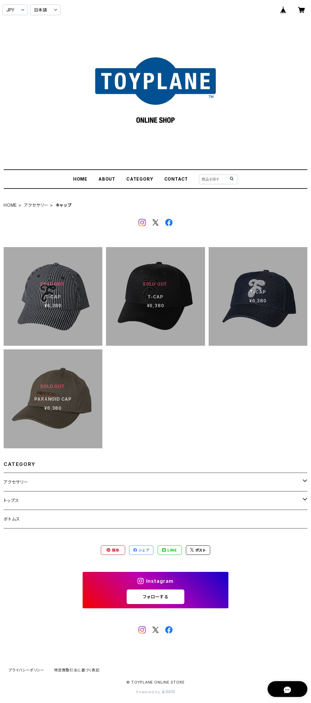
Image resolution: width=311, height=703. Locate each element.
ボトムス (12, 518)
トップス (11, 500)
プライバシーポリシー (26, 670)
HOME (80, 179)
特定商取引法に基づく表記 (77, 670)
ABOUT (106, 179)
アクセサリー (36, 205)
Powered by (155, 692)
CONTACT (176, 179)
